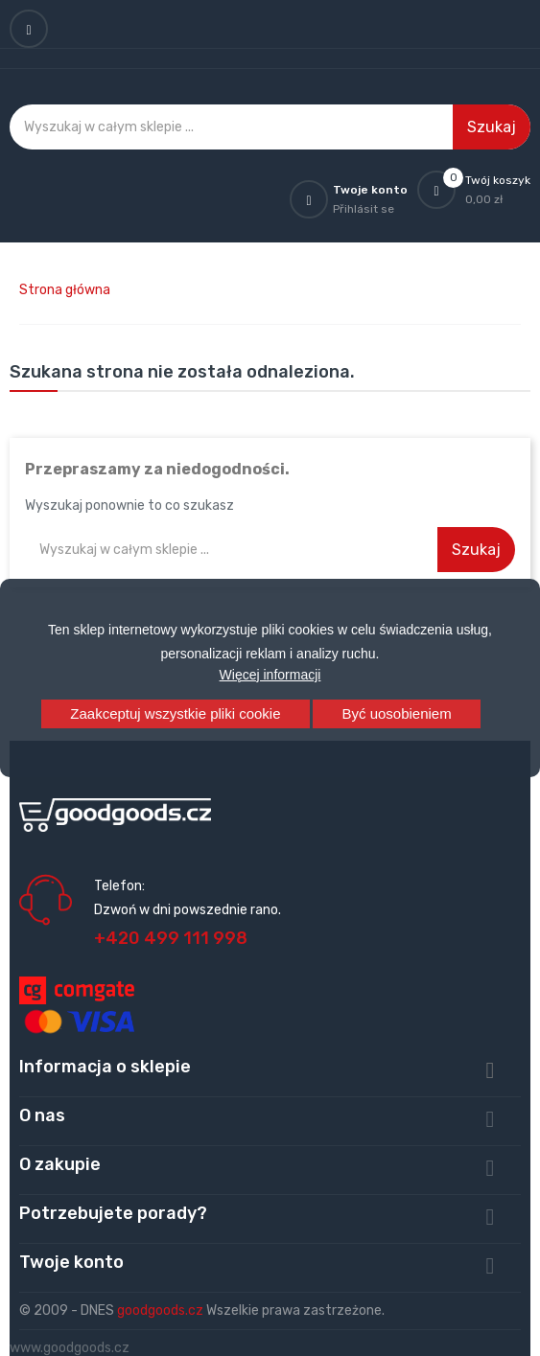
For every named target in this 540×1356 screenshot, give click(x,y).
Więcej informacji (270, 674)
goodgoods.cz (160, 1310)
